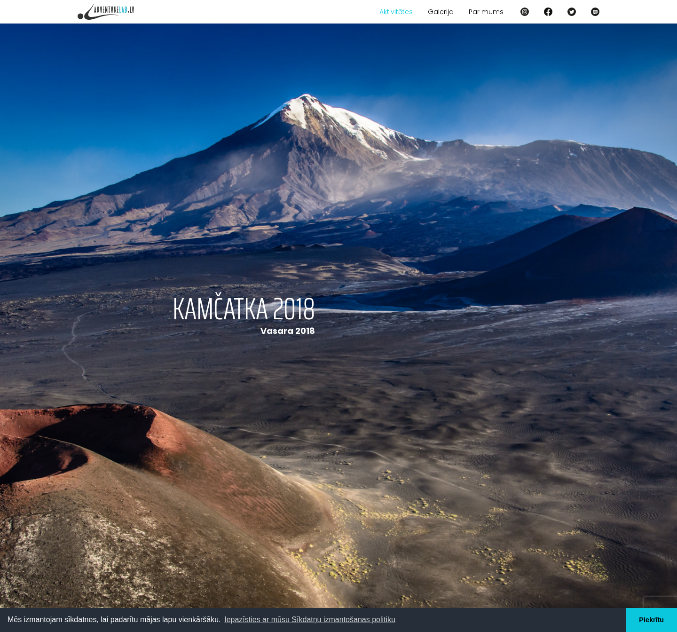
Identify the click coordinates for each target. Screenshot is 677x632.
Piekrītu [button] (651, 620)
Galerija (441, 12)
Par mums (486, 12)
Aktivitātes (396, 12)
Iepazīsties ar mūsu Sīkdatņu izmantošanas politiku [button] (309, 620)
